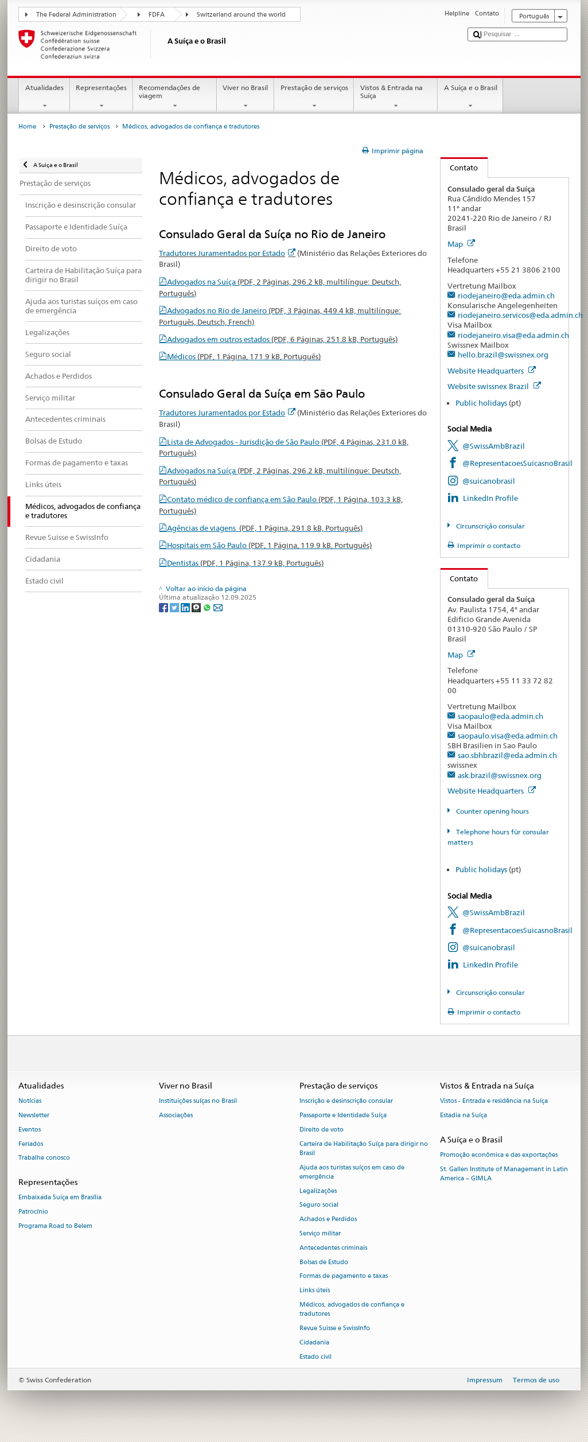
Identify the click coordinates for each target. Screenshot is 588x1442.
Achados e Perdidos (328, 1219)
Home (27, 126)
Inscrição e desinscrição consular (346, 1101)
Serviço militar (320, 1233)
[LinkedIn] (186, 607)
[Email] (218, 607)
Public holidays (481, 402)
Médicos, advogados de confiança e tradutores (351, 1309)
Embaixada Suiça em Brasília (60, 1198)
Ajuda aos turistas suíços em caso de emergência (351, 1172)
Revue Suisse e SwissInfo (334, 1328)
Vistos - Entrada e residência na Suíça (494, 1101)
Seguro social (318, 1205)
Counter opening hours (491, 811)
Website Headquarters (491, 370)
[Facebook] (164, 607)
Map (461, 243)
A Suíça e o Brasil (470, 97)
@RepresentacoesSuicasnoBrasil (517, 463)
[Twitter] (175, 607)
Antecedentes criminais (333, 1247)
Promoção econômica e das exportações (499, 1155)
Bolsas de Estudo (323, 1262)
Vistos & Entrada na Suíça (396, 97)
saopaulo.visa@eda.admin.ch (508, 735)
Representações (102, 97)
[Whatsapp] (208, 607)
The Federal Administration (76, 14)
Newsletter (33, 1115)
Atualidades (44, 97)
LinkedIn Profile (490, 498)
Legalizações (318, 1191)
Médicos (244, 356)
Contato (459, 167)
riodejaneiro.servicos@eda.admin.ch (520, 315)
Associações (176, 1115)
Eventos (29, 1129)
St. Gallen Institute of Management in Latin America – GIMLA (504, 1173)
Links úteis (314, 1291)
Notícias (29, 1101)
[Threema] (197, 607)
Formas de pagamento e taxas (343, 1276)
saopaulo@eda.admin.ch (500, 716)
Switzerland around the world (241, 14)
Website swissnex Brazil (494, 386)
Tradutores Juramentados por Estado (227, 253)
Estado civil (315, 1357)
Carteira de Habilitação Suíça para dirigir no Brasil (363, 1148)
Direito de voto (321, 1129)
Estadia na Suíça (463, 1115)
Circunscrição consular (489, 526)
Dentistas (245, 563)
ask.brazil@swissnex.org (500, 775)
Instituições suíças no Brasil (198, 1101)
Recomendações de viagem (175, 97)
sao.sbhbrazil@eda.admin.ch (507, 755)
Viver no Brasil (245, 97)
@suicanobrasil (488, 480)
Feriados (30, 1144)
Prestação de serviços (314, 97)
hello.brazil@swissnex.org (503, 354)
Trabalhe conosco (44, 1158)
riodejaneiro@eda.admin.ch (506, 295)
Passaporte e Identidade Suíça (343, 1115)
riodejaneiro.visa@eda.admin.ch (513, 335)
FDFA (157, 14)
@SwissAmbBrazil (493, 445)
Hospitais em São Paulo (269, 545)
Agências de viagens (265, 528)
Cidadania (314, 1342)
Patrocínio (33, 1212)
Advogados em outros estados (282, 339)
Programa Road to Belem (55, 1226)
